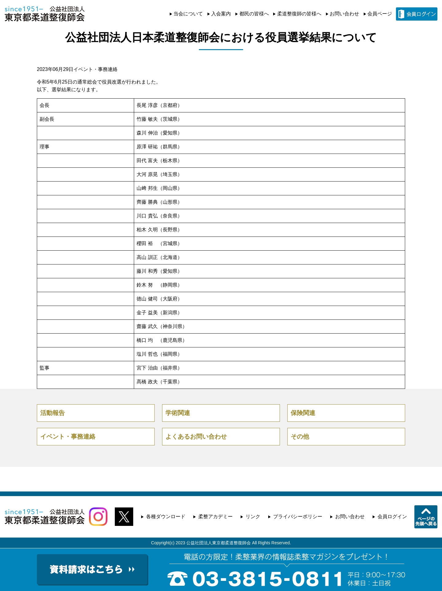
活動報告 (52, 412)
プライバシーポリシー (297, 516)
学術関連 (177, 412)
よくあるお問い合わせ (196, 436)
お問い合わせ (344, 13)
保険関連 (303, 412)
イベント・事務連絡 (95, 69)
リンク (253, 516)
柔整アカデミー (215, 516)
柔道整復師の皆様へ (299, 13)
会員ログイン (392, 516)
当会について (188, 13)
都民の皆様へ (254, 13)
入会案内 (221, 13)
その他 (300, 436)
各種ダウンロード (165, 516)
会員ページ (379, 13)
